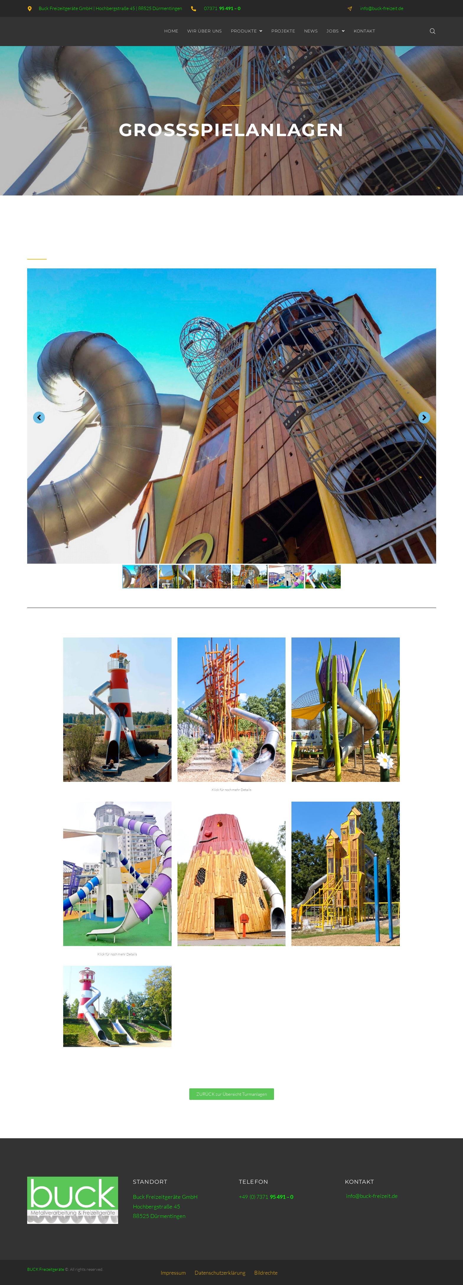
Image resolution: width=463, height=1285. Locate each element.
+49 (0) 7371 (266, 1196)
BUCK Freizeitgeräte (45, 1269)
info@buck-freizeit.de (372, 1195)
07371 (222, 8)
